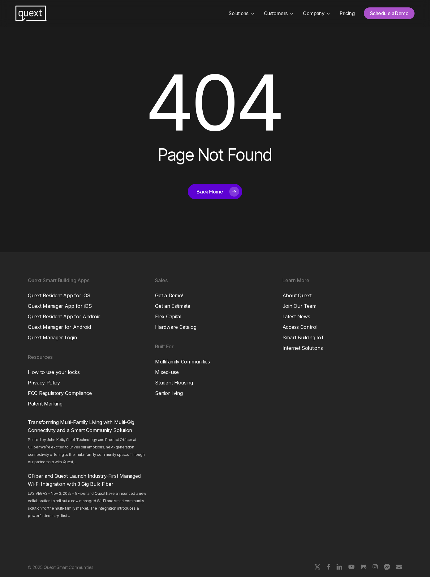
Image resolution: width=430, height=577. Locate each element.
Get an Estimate (172, 306)
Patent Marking (45, 404)
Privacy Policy (44, 383)
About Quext (297, 295)
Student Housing (174, 383)
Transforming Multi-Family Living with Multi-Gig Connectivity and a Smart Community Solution (81, 426)
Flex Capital (168, 316)
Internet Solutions (302, 348)
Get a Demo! (169, 295)
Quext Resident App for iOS (59, 295)
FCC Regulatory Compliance (60, 393)
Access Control (299, 327)
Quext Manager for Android (59, 327)
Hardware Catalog (175, 327)
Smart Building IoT (303, 337)
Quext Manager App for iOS (60, 306)
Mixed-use (166, 372)
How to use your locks (54, 372)
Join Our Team (299, 306)
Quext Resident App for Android (64, 316)
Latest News (296, 316)
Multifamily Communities (182, 362)
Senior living (169, 393)
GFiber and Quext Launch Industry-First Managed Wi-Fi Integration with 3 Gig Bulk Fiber (84, 480)
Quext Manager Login (52, 337)
